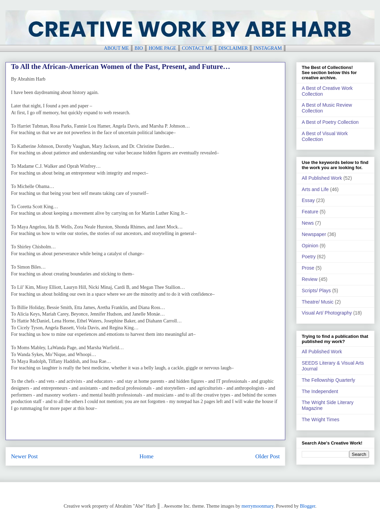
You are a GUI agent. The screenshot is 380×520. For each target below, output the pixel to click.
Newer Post (24, 456)
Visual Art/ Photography (327, 313)
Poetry (308, 256)
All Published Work (322, 178)
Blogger (307, 506)
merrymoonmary (258, 506)
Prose (308, 268)
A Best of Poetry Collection (330, 122)
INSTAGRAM (268, 48)
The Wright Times (320, 419)
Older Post (267, 456)
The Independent (320, 391)
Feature (310, 211)
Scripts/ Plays (316, 290)
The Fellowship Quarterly (328, 380)
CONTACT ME (197, 48)
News (308, 223)
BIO (139, 48)
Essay (308, 200)
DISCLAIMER (233, 48)
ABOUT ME (116, 48)
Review (310, 279)
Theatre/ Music (318, 302)
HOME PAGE (162, 48)
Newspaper (314, 234)
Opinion (310, 245)
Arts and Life (315, 189)
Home (146, 456)
